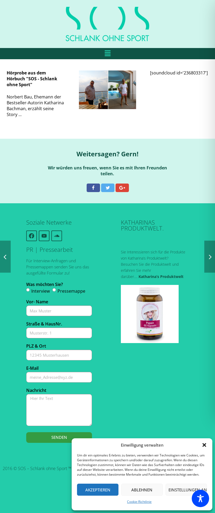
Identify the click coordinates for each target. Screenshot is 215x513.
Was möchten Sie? (44, 284)
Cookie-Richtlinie (139, 501)
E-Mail (32, 368)
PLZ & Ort (36, 346)
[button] (204, 445)
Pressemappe (71, 291)
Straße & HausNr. (44, 324)
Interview (40, 291)
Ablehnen (141, 489)
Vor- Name (37, 302)
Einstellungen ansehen (187, 489)
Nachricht (36, 390)
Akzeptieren (97, 489)
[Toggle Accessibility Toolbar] (200, 498)
